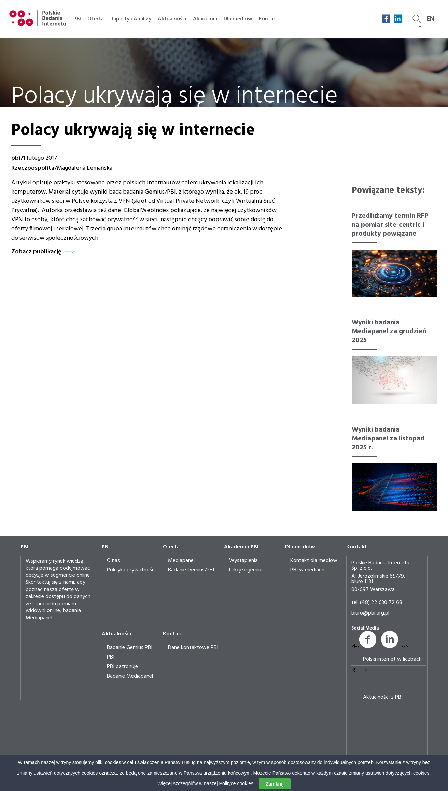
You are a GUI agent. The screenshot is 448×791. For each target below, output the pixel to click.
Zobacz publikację (36, 252)
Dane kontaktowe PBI (193, 647)
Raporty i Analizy (130, 19)
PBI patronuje (122, 666)
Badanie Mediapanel (130, 676)
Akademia (205, 19)
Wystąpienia (243, 560)
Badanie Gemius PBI (129, 647)
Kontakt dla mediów (313, 560)
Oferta (95, 19)
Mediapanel (181, 560)
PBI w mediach (307, 570)
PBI (77, 19)
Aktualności (172, 19)
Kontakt (268, 19)
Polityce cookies (236, 784)
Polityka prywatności (131, 570)
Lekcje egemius (246, 570)
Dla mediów (238, 19)
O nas (113, 560)
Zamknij (275, 784)
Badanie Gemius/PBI (191, 570)
